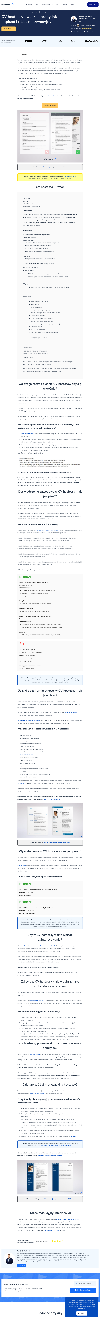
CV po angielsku (35, 1054)
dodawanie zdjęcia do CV (37, 1000)
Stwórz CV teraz (8, 29)
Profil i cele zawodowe (27, 434)
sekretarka (20, 783)
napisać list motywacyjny (37, 1094)
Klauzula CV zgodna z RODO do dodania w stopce (56, 1145)
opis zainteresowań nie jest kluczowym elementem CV (39, 946)
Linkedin (22, 1265)
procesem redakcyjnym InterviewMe (67, 1219)
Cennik (72, 4)
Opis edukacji (21, 866)
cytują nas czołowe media (51, 1230)
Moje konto (92, 4)
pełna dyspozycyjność (26, 755)
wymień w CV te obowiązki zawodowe (48, 530)
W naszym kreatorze (70, 712)
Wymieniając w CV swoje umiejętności (29, 720)
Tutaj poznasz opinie (70, 176)
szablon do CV (50, 96)
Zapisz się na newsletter (83, 1290)
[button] (50, 41)
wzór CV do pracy (44, 167)
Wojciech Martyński (23, 1251)
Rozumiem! (81, 1313)
